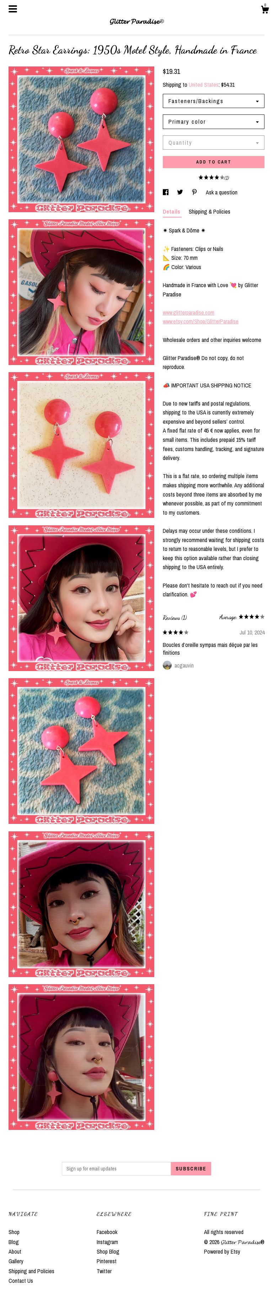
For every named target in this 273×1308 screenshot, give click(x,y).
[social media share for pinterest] (195, 192)
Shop (14, 1232)
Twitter (104, 1271)
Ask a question (221, 192)
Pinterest (107, 1261)
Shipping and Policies (31, 1271)
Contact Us (21, 1281)
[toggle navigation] (13, 8)
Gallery (16, 1261)
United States (204, 85)
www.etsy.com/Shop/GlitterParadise (201, 321)
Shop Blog (108, 1251)
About (15, 1251)
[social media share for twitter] (180, 192)
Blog (14, 1242)
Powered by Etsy (222, 1251)
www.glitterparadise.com (188, 312)
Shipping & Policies (209, 211)
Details (172, 211)
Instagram (107, 1242)
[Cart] (265, 10)
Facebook (107, 1232)
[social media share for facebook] (166, 192)
